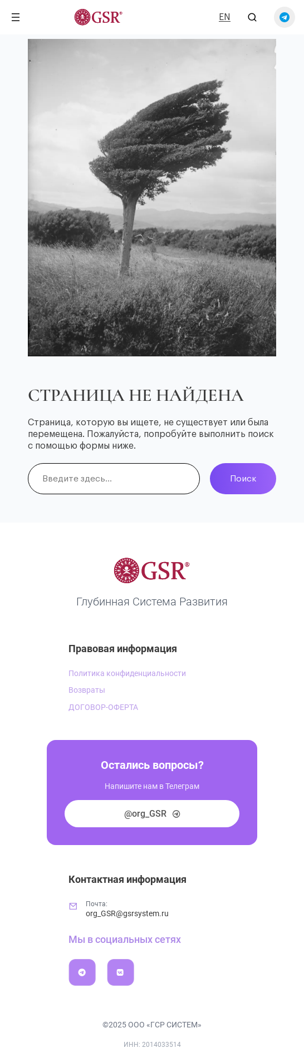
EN (225, 17)
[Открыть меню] (15, 17)
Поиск (243, 478)
